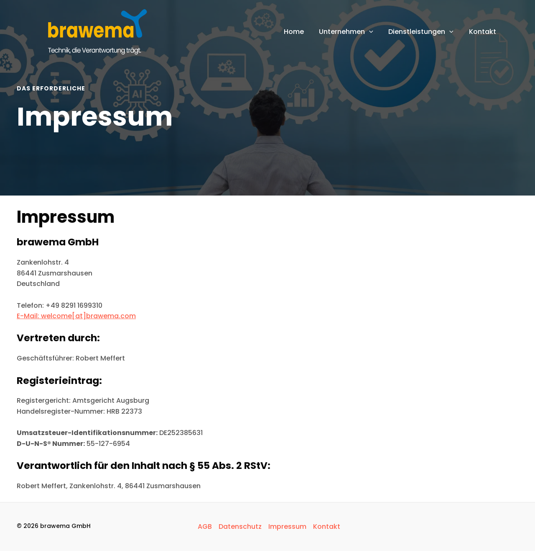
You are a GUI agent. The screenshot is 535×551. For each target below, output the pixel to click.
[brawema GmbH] (94, 31)
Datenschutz (240, 526)
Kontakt (326, 526)
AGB (205, 526)
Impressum (287, 526)
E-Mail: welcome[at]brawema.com (76, 316)
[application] (374, 32)
